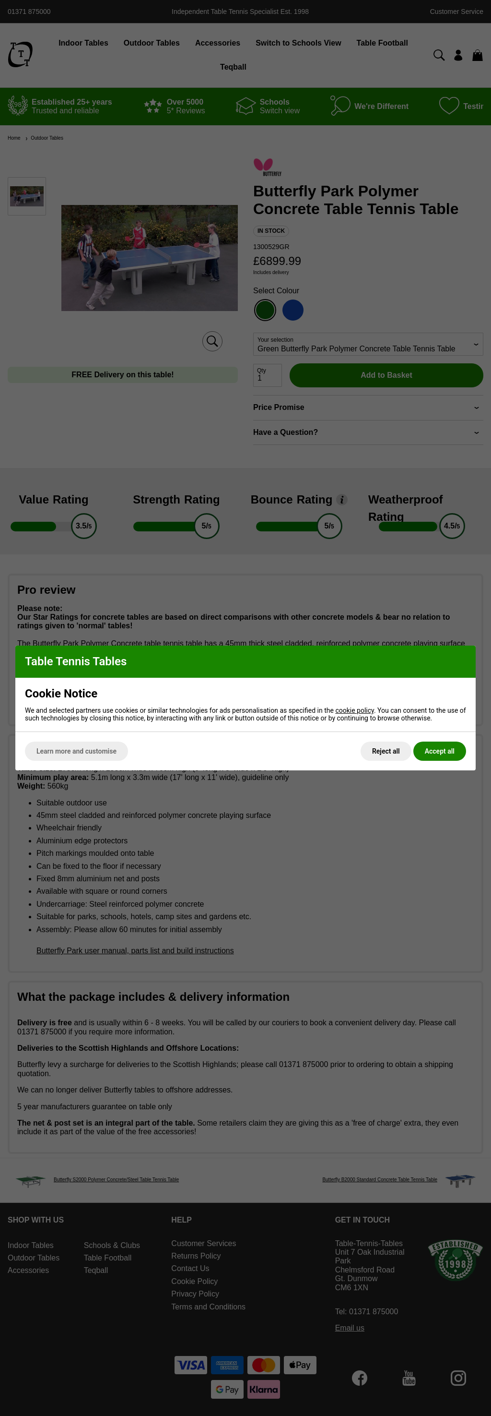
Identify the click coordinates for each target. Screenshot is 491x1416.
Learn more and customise (76, 751)
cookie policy (354, 710)
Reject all (386, 751)
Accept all (440, 751)
